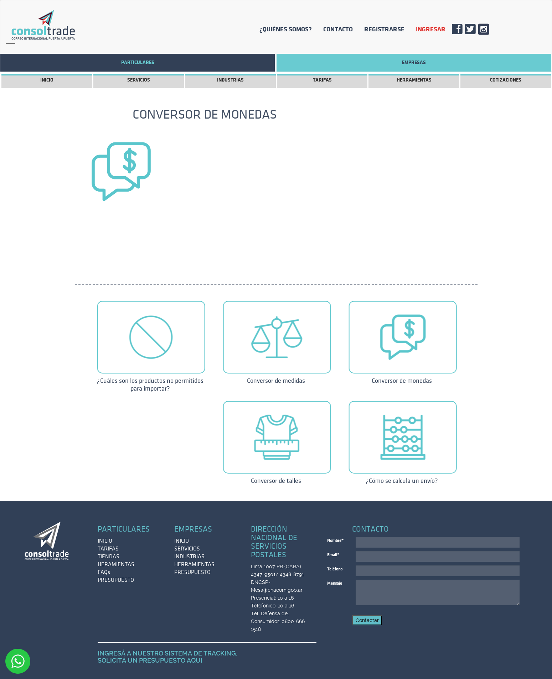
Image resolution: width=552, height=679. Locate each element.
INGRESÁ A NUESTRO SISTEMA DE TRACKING (167, 653)
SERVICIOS (138, 80)
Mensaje (334, 583)
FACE (460, 31)
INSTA (486, 31)
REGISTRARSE (384, 29)
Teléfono (334, 569)
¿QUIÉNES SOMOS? (285, 29)
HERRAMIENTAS (414, 80)
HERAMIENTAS (116, 564)
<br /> (328, 196)
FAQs (104, 572)
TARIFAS (322, 80)
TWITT (473, 31)
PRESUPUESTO (116, 580)
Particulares (137, 62)
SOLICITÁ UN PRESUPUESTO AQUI (150, 660)
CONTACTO (338, 29)
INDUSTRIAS (230, 80)
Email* (333, 555)
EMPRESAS (414, 62)
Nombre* (335, 540)
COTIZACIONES (505, 80)
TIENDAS (108, 556)
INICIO (46, 80)
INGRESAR (430, 29)
